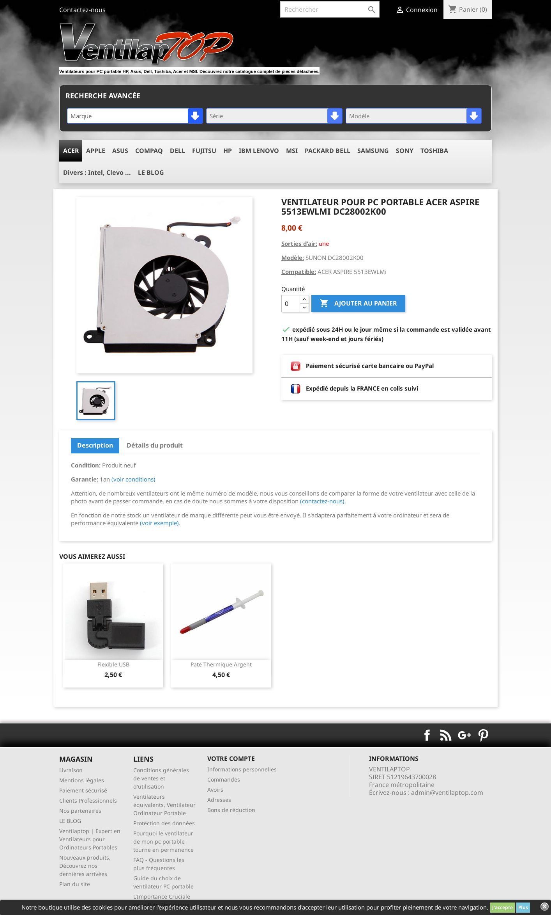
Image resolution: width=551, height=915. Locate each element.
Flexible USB (113, 664)
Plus (523, 907)
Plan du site (74, 884)
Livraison (71, 770)
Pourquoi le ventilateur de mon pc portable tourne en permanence (163, 841)
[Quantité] (290, 303)
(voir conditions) (133, 479)
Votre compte (231, 758)
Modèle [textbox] (359, 116)
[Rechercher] (330, 9)
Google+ (464, 735)
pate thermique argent (221, 664)
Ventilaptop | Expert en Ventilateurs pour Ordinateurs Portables (89, 839)
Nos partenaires (80, 810)
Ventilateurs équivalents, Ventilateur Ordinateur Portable (164, 805)
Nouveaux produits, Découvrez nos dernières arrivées (85, 866)
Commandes (223, 779)
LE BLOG (70, 820)
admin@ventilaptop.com (447, 792)
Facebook (427, 735)
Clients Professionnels (88, 800)
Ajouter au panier (358, 303)
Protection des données (164, 823)
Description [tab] (95, 445)
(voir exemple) (159, 523)
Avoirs (215, 789)
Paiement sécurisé (83, 790)
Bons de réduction (231, 810)
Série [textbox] (216, 116)
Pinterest (483, 735)
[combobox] (135, 116)
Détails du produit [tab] (155, 445)
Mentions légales (81, 780)
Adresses (219, 799)
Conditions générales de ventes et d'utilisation (161, 778)
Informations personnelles (242, 769)
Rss (446, 735)
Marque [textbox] (81, 116)
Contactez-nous (82, 9)
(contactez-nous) (322, 501)
